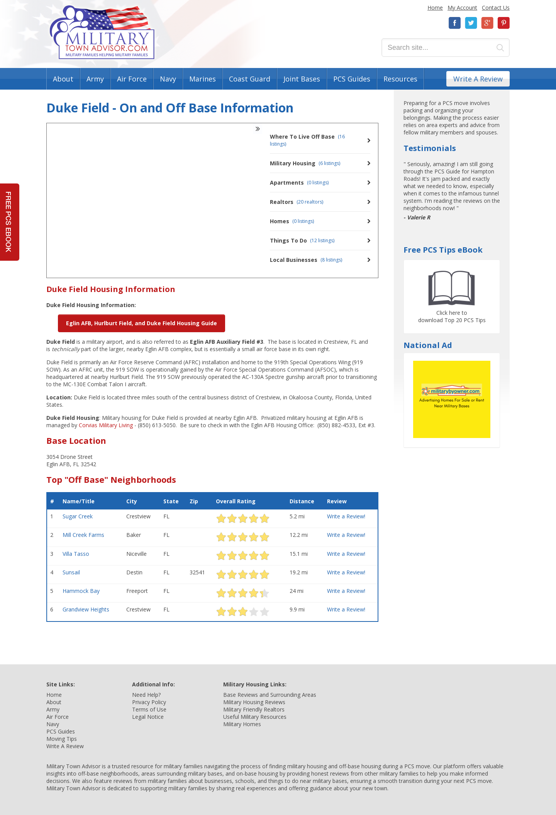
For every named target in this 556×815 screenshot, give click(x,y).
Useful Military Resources (254, 716)
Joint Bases (301, 78)
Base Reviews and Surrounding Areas (269, 694)
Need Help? (146, 694)
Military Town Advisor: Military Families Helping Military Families (102, 32)
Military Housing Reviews (254, 702)
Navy (168, 78)
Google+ (487, 23)
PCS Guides (351, 78)
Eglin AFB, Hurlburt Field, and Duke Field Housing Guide (141, 323)
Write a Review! (346, 516)
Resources (400, 78)
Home (435, 7)
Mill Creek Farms (83, 534)
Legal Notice (148, 716)
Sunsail (71, 572)
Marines (202, 78)
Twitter (471, 23)
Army (95, 78)
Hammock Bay (81, 590)
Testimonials (429, 148)
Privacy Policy (149, 702)
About (63, 78)
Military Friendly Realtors (254, 709)
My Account (462, 7)
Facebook (455, 23)
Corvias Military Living (106, 425)
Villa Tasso (76, 553)
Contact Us (496, 7)
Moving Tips (61, 738)
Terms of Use (149, 709)
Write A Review (478, 78)
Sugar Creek (78, 516)
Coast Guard (249, 78)
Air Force (132, 78)
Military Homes (242, 724)
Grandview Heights (86, 609)
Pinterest (503, 23)
